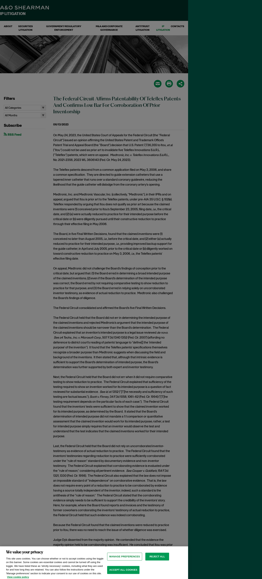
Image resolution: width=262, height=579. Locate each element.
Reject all (157, 562)
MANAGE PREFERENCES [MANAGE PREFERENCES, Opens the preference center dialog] (124, 562)
